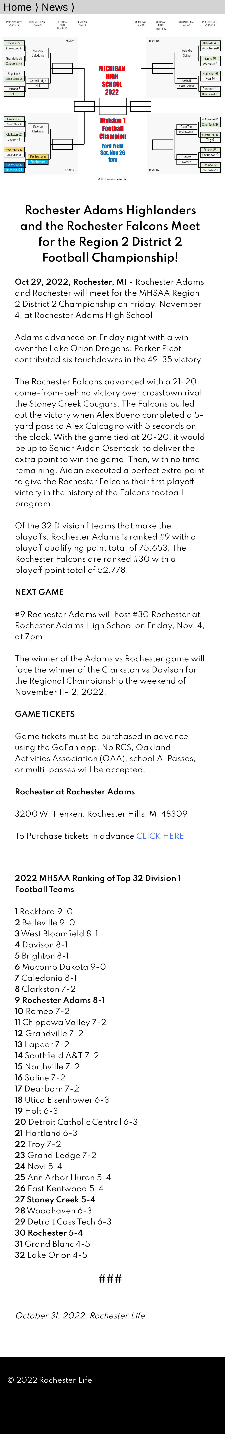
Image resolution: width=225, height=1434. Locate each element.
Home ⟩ (21, 7)
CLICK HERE (160, 836)
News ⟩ (58, 7)
